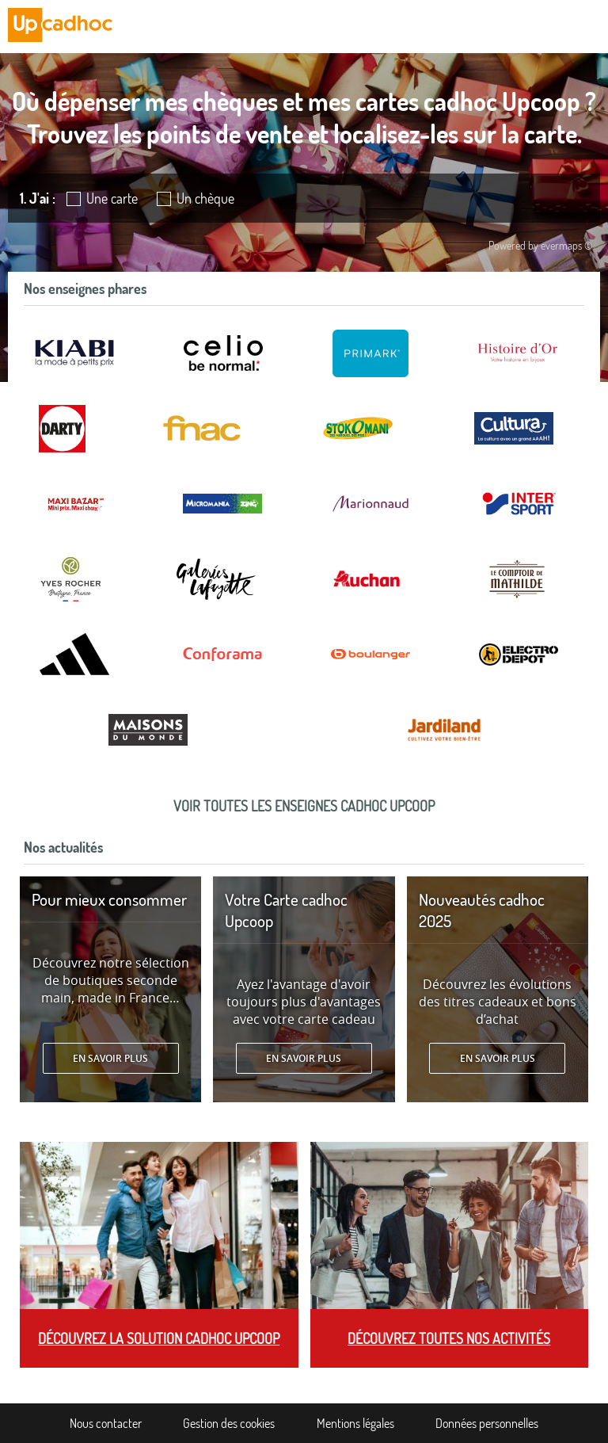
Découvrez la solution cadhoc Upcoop (158, 1338)
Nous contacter (106, 1423)
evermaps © (566, 245)
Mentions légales (355, 1423)
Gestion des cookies (229, 1423)
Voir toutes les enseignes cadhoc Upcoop (304, 806)
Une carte (112, 198)
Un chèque (205, 198)
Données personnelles (486, 1423)
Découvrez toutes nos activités (449, 1338)
